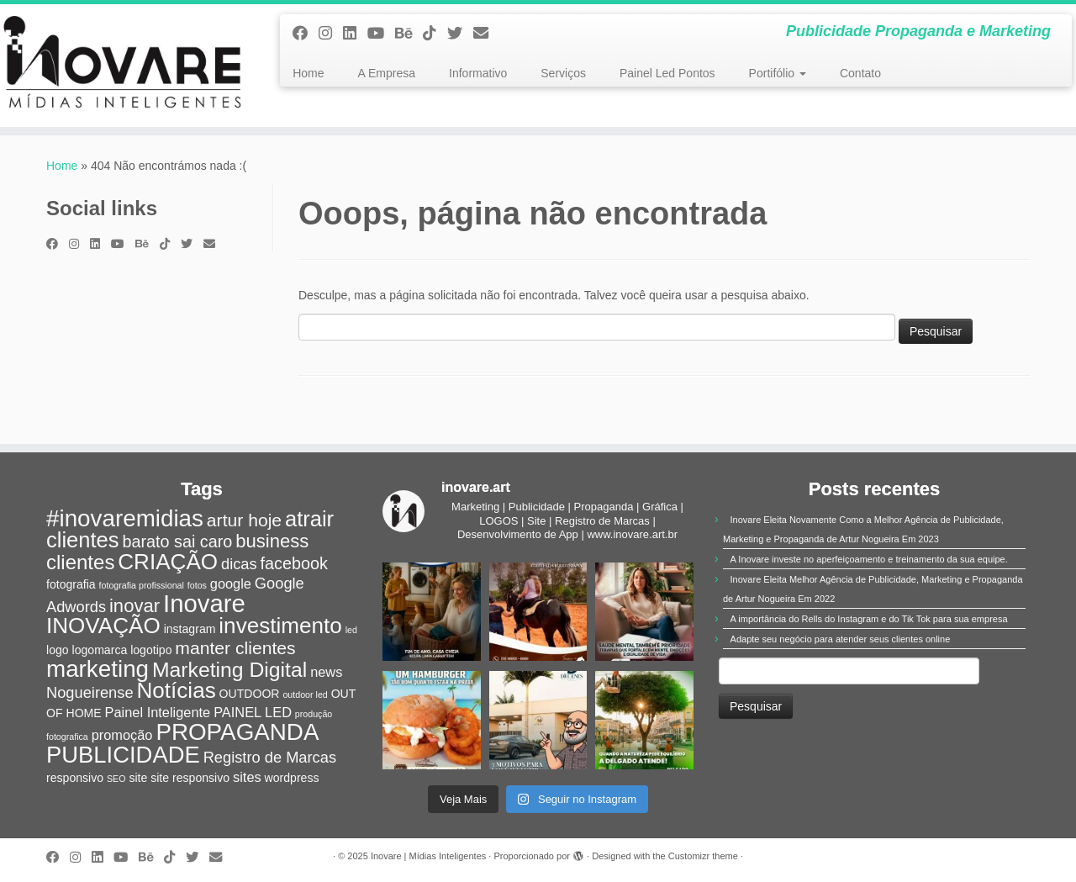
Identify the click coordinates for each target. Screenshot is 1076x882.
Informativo (478, 73)
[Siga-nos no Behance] (409, 33)
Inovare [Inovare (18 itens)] (204, 603)
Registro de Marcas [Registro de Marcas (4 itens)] (269, 757)
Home (308, 73)
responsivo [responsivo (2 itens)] (74, 777)
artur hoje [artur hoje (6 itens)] (244, 520)
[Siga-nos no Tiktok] (435, 33)
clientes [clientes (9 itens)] (80, 562)
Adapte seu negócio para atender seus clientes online (841, 639)
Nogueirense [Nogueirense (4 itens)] (90, 692)
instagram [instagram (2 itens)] (190, 629)
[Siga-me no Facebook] (306, 33)
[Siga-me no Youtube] (381, 33)
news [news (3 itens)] (326, 671)
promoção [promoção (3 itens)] (122, 734)
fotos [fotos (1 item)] (197, 585)
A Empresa (386, 73)
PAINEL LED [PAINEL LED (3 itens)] (253, 712)
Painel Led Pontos (667, 73)
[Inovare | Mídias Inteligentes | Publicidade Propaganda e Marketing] (124, 66)
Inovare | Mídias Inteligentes (428, 856)
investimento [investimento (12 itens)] (280, 625)
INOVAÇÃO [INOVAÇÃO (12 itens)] (103, 625)
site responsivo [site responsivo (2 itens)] (189, 777)
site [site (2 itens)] (138, 777)
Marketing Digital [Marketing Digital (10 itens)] (229, 669)
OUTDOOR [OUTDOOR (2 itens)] (249, 693)
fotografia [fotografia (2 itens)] (71, 584)
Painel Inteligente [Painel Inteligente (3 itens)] (158, 712)
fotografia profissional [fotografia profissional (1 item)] (141, 585)
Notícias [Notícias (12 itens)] (175, 690)
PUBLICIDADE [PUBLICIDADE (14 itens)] (123, 755)
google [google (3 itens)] (230, 583)
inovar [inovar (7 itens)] (134, 605)
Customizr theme (703, 856)
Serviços (563, 73)
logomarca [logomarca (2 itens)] (100, 650)
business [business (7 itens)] (272, 541)
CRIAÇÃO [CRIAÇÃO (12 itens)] (168, 561)
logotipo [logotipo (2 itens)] (150, 650)
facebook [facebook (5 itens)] (294, 563)
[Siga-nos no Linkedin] (355, 33)
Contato (860, 73)
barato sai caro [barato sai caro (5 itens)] (177, 541)
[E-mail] (486, 33)
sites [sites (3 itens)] (247, 776)
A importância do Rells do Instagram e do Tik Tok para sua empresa (869, 619)
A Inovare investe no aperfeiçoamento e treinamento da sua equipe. (869, 559)
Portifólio (777, 73)
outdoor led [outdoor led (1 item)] (304, 694)
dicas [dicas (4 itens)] (239, 564)
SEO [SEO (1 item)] (116, 779)
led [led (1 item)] (351, 630)
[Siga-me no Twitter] (460, 33)
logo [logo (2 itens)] (57, 650)
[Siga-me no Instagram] (331, 33)
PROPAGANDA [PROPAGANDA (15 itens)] (237, 732)
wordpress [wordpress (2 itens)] (292, 777)
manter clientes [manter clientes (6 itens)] (235, 648)
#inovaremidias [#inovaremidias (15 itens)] (124, 518)
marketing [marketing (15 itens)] (97, 669)
